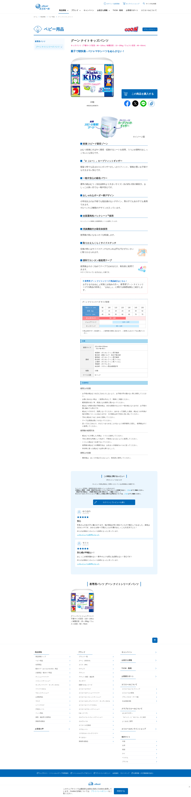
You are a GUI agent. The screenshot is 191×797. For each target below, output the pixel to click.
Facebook (127, 103)
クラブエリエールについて (132, 709)
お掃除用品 (39, 697)
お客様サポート (132, 10)
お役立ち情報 (127, 660)
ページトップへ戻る (154, 640)
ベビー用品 (52, 16)
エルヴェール (83, 721)
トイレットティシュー (43, 681)
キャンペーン (89, 10)
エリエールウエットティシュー (89, 709)
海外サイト (126, 737)
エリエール (43, 7)
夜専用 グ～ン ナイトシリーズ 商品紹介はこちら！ (106, 281)
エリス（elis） (84, 665)
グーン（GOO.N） (85, 661)
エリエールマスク (85, 689)
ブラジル (125, 761)
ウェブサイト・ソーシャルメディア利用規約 (53, 773)
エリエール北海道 (85, 725)
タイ (123, 753)
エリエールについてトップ (131, 689)
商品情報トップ (41, 656)
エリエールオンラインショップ (134, 729)
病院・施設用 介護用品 (43, 717)
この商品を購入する (142, 93)
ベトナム (125, 757)
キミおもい (82, 737)
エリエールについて (149, 10)
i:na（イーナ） (84, 713)
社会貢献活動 (126, 701)
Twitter (135, 103)
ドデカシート (83, 729)
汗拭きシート (40, 709)
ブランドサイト (149, 29)
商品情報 (42, 16)
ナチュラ (82, 669)
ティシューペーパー (42, 677)
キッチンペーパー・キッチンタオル (47, 685)
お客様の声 (39, 729)
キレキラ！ (82, 681)
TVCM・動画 (118, 10)
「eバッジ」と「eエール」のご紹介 (134, 717)
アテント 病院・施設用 (86, 677)
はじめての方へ (127, 713)
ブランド (81, 652)
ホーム (35, 16)
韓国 (123, 749)
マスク (38, 701)
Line (143, 103)
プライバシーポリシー (103, 773)
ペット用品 (39, 713)
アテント (82, 673)
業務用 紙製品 (40, 721)
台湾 (123, 745)
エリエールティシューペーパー (89, 693)
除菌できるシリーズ (85, 685)
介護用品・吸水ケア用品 (44, 673)
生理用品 (38, 665)
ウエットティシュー (42, 693)
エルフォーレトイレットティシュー (91, 717)
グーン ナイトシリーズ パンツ (48, 47)
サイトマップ (124, 773)
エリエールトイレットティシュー (90, 697)
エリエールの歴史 (128, 693)
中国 (123, 741)
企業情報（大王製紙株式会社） (143, 773)
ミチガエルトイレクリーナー (88, 733)
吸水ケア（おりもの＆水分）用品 (47, 669)
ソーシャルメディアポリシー (82, 773)
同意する (121, 791)
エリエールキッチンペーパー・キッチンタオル (94, 701)
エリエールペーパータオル (88, 705)
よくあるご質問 (127, 721)
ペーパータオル (41, 689)
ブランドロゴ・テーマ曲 (130, 697)
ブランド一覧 (83, 656)
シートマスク (40, 705)
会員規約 (115, 773)
